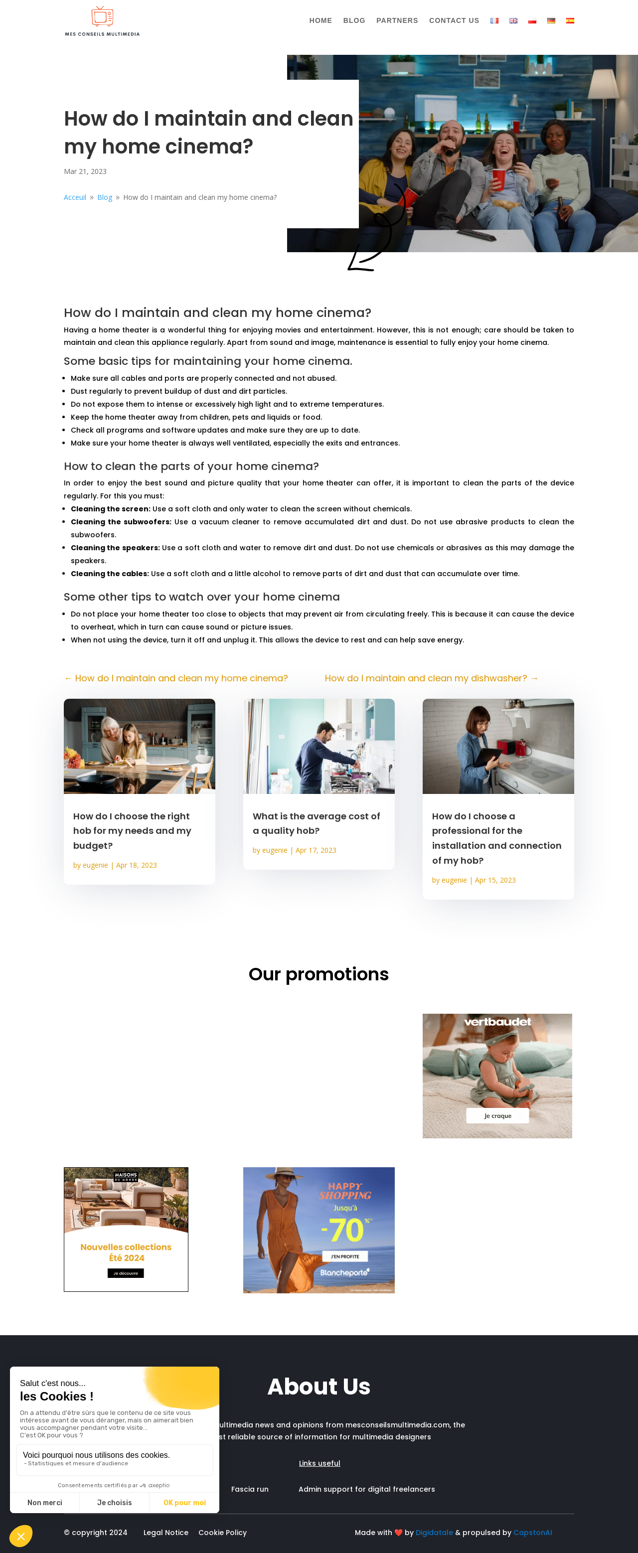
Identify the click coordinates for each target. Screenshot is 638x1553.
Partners (397, 20)
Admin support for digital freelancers (367, 1489)
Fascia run (265, 1489)
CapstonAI (532, 1533)
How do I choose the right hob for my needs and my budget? (132, 831)
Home (321, 20)
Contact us (454, 20)
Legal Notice (166, 1533)
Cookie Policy (222, 1533)
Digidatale (434, 1533)
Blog (354, 20)
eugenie (95, 865)
